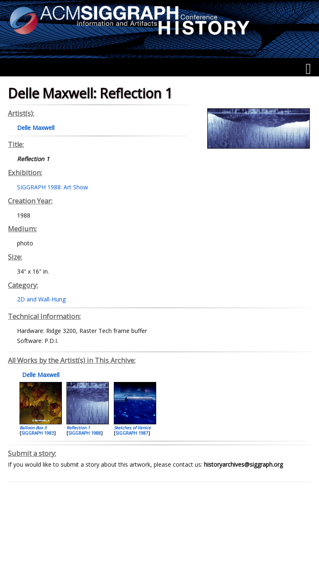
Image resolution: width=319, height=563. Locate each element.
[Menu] (308, 68)
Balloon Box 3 (33, 428)
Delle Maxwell (39, 375)
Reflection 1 (78, 428)
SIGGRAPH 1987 (131, 433)
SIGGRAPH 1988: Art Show (52, 187)
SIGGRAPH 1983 (37, 433)
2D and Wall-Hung (41, 299)
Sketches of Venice (132, 428)
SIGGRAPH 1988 (84, 433)
